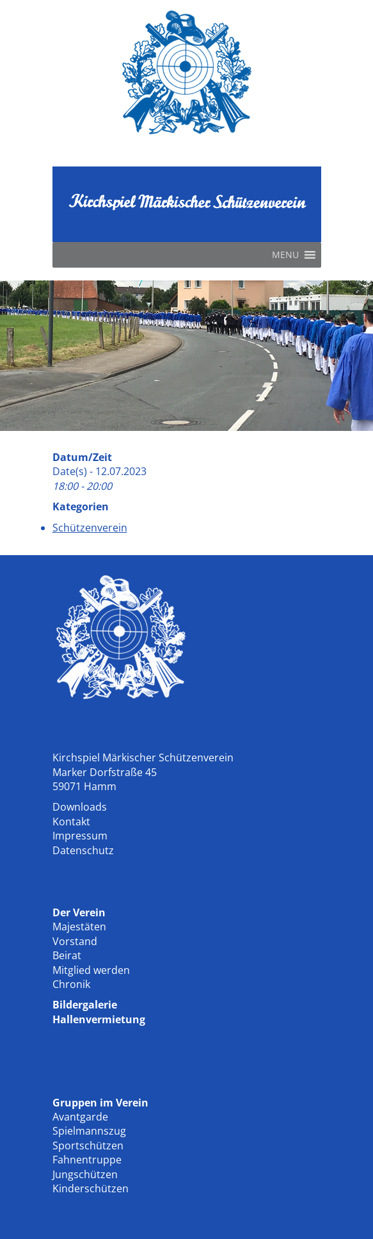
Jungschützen (85, 1174)
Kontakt (71, 821)
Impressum (79, 836)
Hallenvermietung (98, 1019)
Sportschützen (87, 1145)
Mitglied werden (91, 970)
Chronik (71, 984)
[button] (285, 255)
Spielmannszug (89, 1131)
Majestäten (79, 926)
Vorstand (74, 941)
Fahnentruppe (87, 1160)
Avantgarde (80, 1117)
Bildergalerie (84, 1005)
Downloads (79, 807)
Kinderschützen (90, 1188)
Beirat (66, 955)
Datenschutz (83, 850)
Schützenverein (89, 528)
